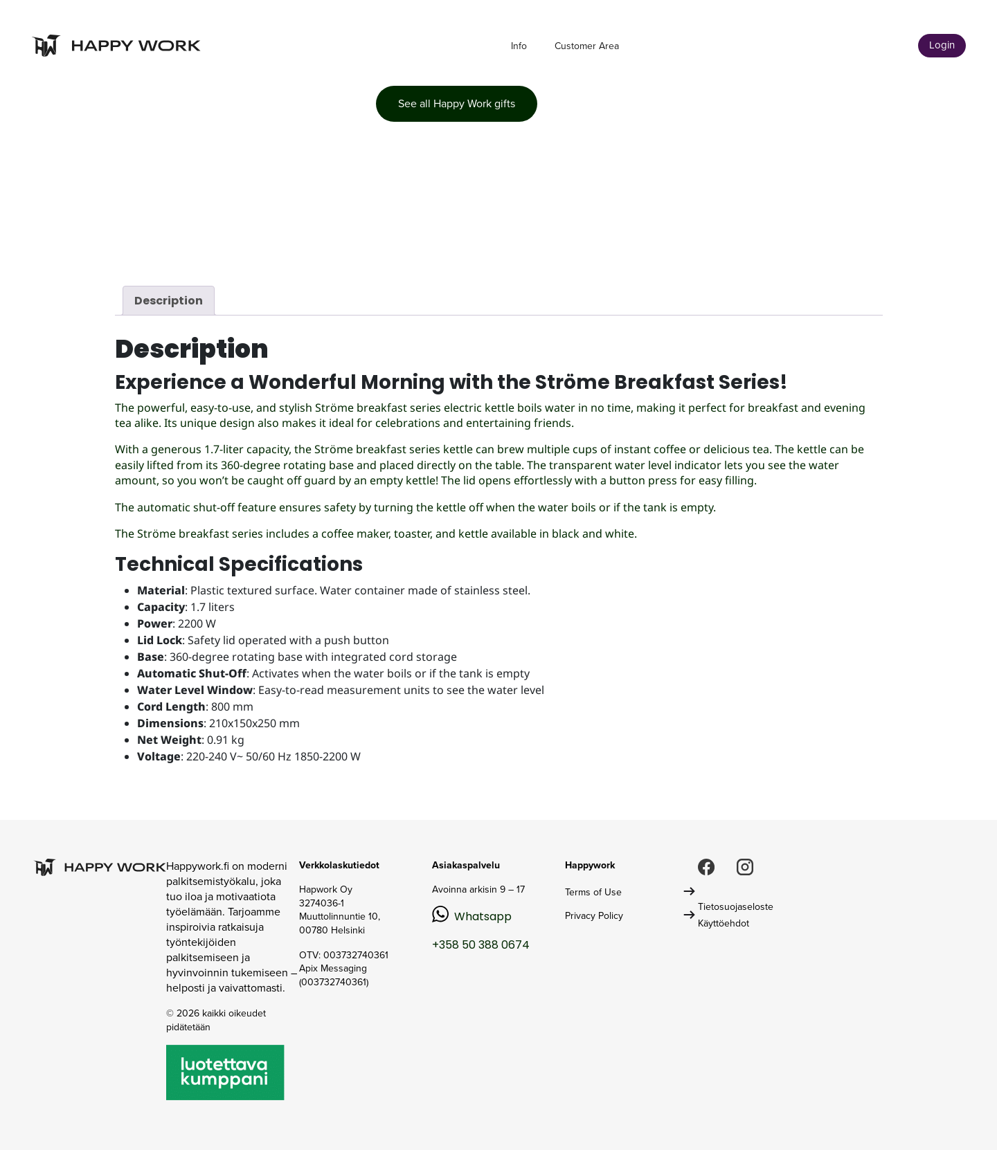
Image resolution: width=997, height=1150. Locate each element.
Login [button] (942, 45)
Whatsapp (483, 916)
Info (519, 46)
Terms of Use (593, 892)
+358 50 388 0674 (481, 945)
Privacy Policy (594, 916)
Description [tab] (168, 301)
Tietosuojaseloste (735, 907)
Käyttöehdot (723, 923)
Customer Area (587, 46)
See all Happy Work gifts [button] (456, 103)
